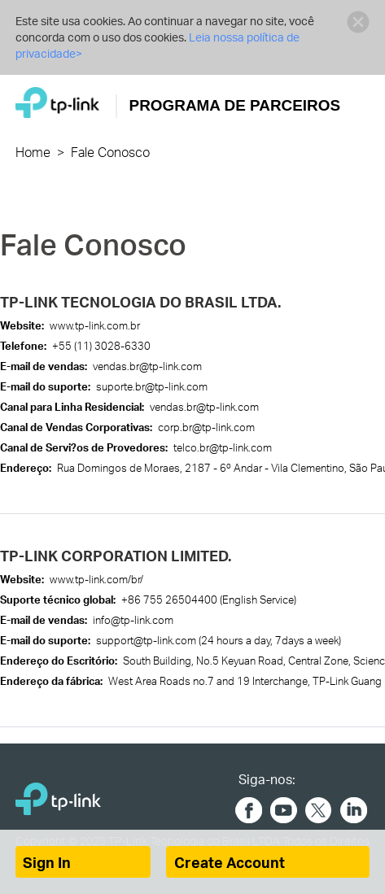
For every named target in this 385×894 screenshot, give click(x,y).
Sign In (47, 862)
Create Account (229, 862)
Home (32, 151)
